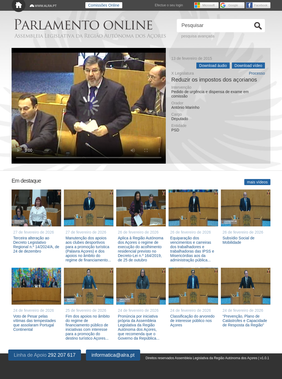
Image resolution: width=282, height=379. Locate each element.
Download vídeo (248, 65)
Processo (257, 73)
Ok (258, 25)
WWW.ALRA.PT (45, 5)
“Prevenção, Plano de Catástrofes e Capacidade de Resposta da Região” (245, 320)
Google (233, 5)
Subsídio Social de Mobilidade (238, 240)
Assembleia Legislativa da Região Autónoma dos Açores (90, 36)
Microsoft (208, 5)
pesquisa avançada (198, 36)
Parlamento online (83, 24)
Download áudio (213, 65)
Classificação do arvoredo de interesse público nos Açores (192, 320)
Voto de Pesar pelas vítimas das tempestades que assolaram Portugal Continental (34, 323)
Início (19, 6)
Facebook (260, 5)
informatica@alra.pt (112, 355)
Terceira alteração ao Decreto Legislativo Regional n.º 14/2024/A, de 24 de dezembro (36, 244)
